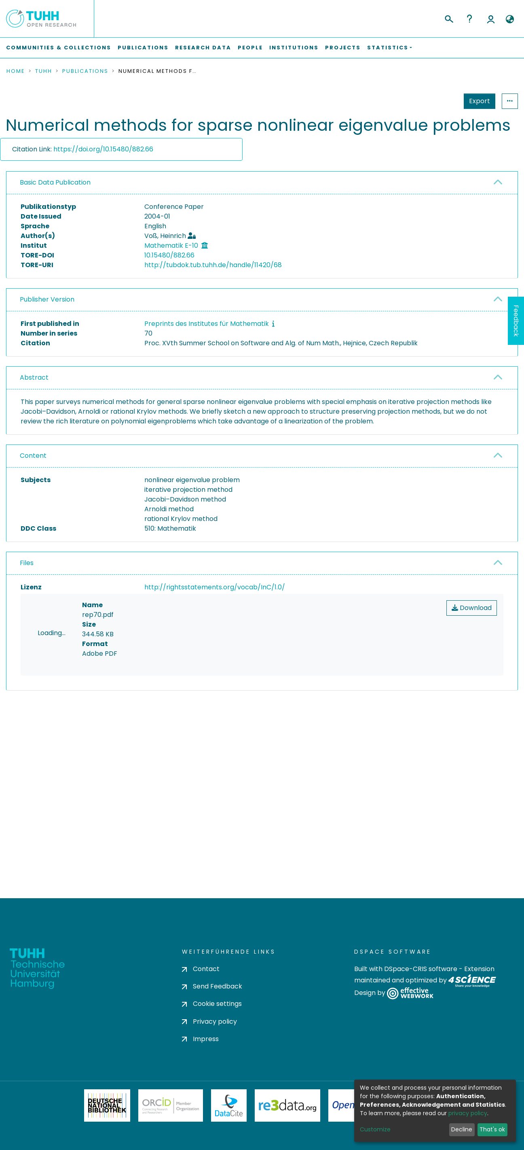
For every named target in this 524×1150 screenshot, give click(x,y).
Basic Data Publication (55, 182)
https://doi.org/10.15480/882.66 (103, 149)
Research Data (203, 47)
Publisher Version (47, 299)
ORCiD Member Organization (170, 1105)
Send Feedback (212, 986)
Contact (201, 969)
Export (439, 101)
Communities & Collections (58, 47)
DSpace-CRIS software (420, 969)
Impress (200, 1039)
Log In (491, 18)
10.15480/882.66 (169, 255)
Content (33, 455)
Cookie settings (212, 1003)
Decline (461, 1129)
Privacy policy (209, 1021)
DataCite (229, 1105)
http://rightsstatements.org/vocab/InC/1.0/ (214, 587)
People (250, 47)
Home (15, 71)
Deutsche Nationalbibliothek (107, 1105)
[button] (510, 19)
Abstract (34, 377)
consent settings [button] (35, 769)
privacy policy (467, 1113)
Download (472, 607)
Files (27, 563)
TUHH (43, 71)
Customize (375, 1129)
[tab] (262, 183)
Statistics (477, 101)
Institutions (294, 47)
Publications (143, 47)
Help (469, 18)
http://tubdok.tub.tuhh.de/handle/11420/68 (213, 265)
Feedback (516, 321)
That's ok (492, 1129)
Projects (343, 47)
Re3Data (287, 1105)
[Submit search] (449, 18)
